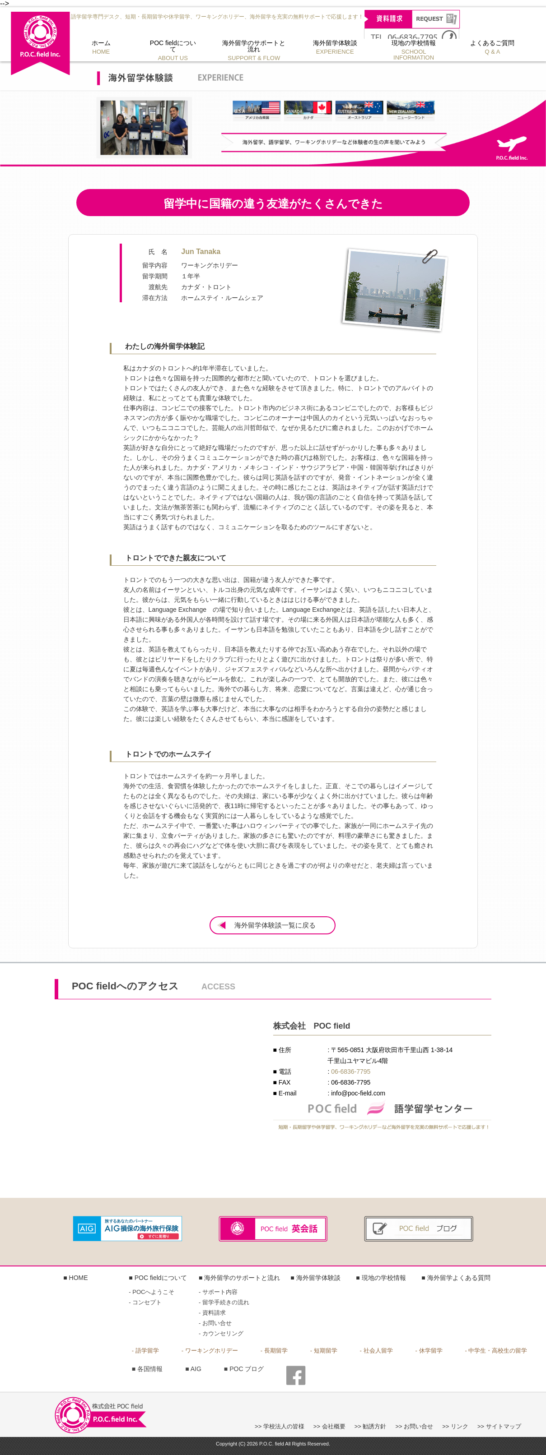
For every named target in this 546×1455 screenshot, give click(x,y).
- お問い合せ (215, 1323)
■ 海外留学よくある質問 (455, 1277)
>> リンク (455, 1426)
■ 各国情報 (147, 1368)
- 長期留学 (274, 1350)
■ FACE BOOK (296, 1376)
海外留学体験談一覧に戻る (275, 925)
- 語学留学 (145, 1350)
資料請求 (412, 18)
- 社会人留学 (376, 1350)
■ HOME (75, 1277)
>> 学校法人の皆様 (279, 1426)
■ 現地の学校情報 (381, 1277)
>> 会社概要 (329, 1426)
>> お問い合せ (414, 1426)
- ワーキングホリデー (210, 1350)
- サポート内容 (218, 1292)
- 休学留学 (429, 1350)
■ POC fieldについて (158, 1277)
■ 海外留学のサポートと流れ (239, 1277)
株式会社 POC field (40, 43)
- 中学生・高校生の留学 (496, 1350)
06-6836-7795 (350, 1071)
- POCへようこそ (151, 1292)
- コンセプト (145, 1302)
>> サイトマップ (499, 1426)
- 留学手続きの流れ (224, 1302)
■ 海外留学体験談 (315, 1277)
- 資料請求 (212, 1312)
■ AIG (193, 1368)
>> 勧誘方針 (371, 1426)
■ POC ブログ (244, 1368)
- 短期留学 (323, 1350)
